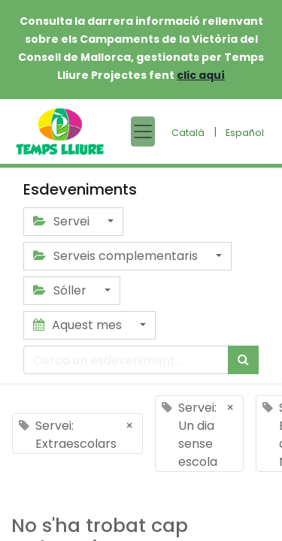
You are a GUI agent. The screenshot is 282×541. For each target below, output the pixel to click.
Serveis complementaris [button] (117, 255)
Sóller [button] (61, 290)
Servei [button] (62, 221)
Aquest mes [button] (79, 325)
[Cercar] (243, 360)
